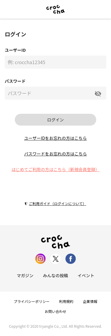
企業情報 (90, 301)
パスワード (15, 81)
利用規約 (66, 301)
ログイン (55, 120)
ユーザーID (15, 50)
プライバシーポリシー (31, 301)
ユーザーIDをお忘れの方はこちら (55, 138)
